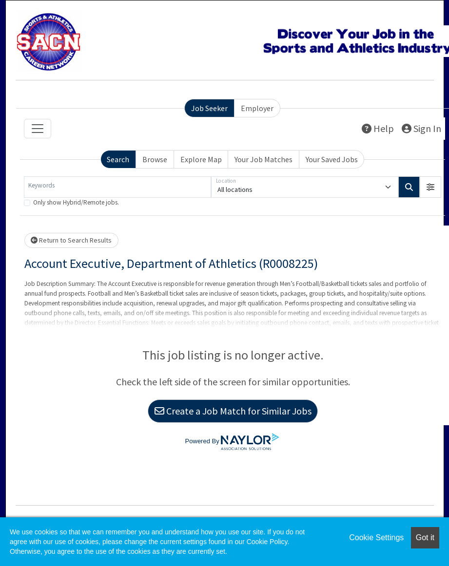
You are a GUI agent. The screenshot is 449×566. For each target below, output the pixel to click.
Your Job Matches (263, 159)
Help (378, 128)
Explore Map (201, 159)
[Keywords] (117, 187)
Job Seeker (209, 108)
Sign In (421, 128)
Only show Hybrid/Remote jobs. (76, 202)
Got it (425, 537)
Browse (154, 159)
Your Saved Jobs (332, 159)
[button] (430, 187)
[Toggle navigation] (37, 128)
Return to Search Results (71, 240)
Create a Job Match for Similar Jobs (233, 411)
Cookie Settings (376, 537)
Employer (257, 108)
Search (118, 159)
